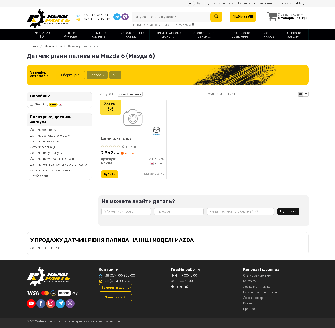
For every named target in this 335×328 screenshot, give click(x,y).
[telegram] (60, 303)
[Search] (216, 17)
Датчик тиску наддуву (46, 153)
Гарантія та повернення (255, 3)
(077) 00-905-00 (95, 15)
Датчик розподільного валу (50, 136)
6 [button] (115, 75)
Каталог (249, 303)
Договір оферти (254, 298)
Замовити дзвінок (116, 288)
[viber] (70, 303)
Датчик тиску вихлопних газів (52, 159)
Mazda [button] (97, 75)
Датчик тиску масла (45, 141)
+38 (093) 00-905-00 (119, 281)
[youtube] (31, 303)
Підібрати (288, 211)
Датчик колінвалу (43, 130)
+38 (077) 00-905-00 (119, 275)
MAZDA (48, 104)
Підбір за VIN (242, 16)
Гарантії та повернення (260, 292)
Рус (199, 3)
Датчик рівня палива (116, 138)
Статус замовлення (257, 275)
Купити (109, 174)
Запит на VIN (115, 297)
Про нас (249, 309)
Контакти (284, 3)
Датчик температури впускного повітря (59, 164)
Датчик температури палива (51, 170)
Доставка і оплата (220, 3)
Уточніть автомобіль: (40, 74)
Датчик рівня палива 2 (46, 248)
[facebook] (40, 303)
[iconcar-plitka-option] (300, 94)
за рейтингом (130, 94)
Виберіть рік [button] (70, 75)
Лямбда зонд (39, 176)
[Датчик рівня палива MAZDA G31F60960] (132, 118)
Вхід (300, 3)
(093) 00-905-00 (96, 19)
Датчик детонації (42, 147)
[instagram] (50, 303)
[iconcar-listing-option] (306, 94)
